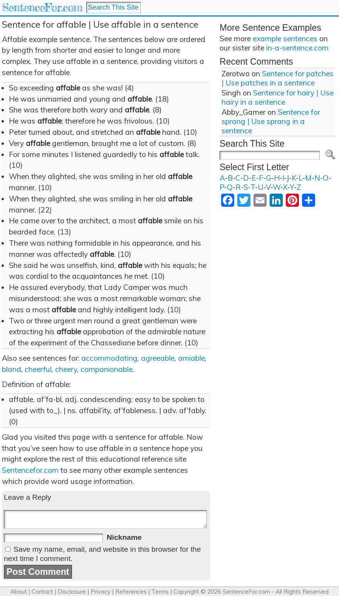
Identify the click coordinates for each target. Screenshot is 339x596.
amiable (191, 358)
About (18, 591)
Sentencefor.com (30, 470)
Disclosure (72, 591)
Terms (160, 591)
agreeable (158, 358)
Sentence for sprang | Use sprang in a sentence (271, 121)
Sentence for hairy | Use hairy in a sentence (278, 97)
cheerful (38, 369)
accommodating (109, 358)
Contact (42, 591)
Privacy (101, 591)
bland (11, 369)
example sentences (285, 38)
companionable (107, 369)
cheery (66, 369)
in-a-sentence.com (297, 47)
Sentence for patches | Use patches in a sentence (278, 78)
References (131, 591)
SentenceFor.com (42, 7)
